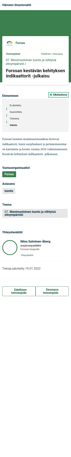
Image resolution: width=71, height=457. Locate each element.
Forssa (20, 43)
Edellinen (44, 53)
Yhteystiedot (28, 255)
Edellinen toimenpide (19, 291)
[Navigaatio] (65, 5)
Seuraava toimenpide (52, 291)
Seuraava (59, 53)
